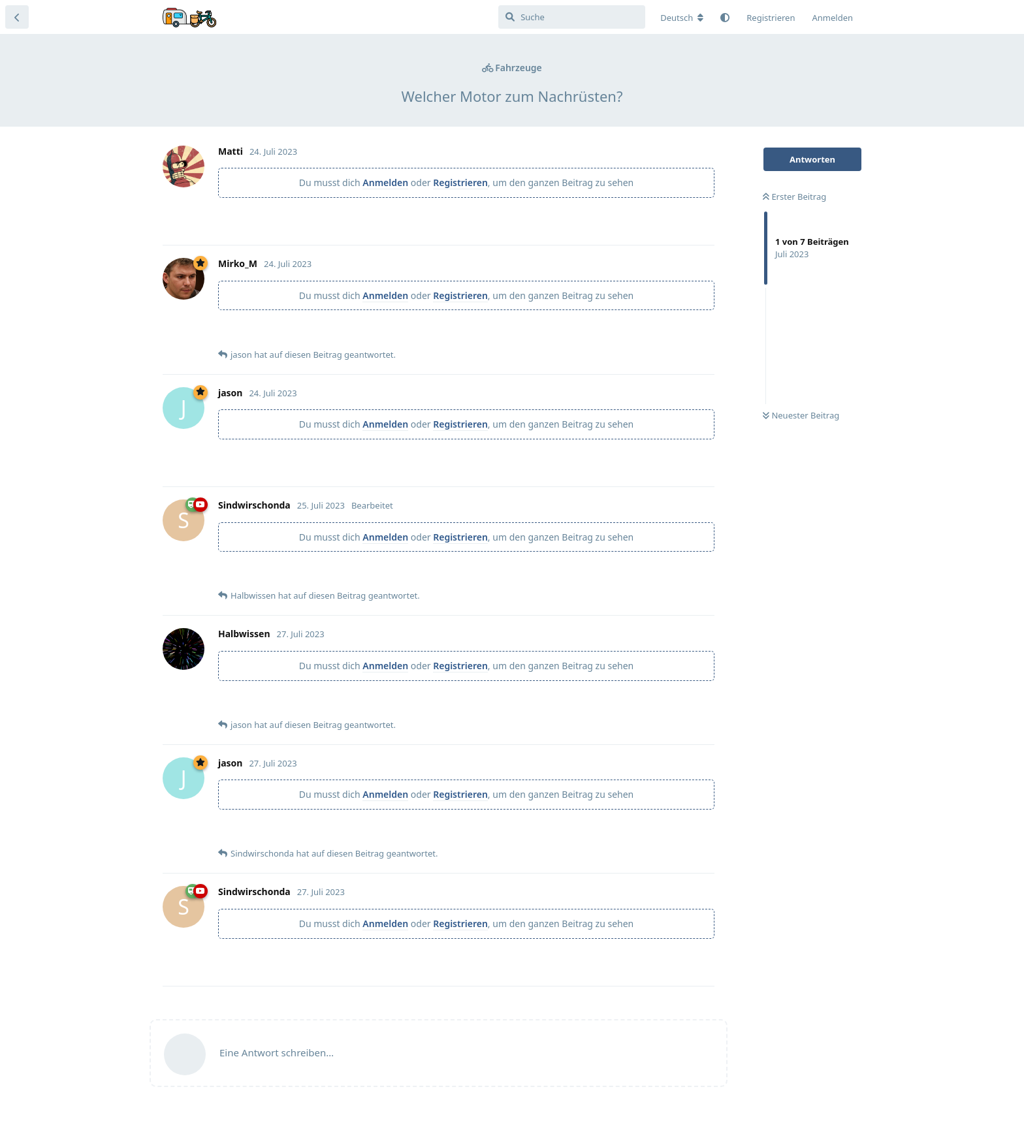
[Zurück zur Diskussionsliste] (17, 17)
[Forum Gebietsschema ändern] (682, 17)
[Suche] (571, 17)
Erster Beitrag (794, 196)
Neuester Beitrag (801, 415)
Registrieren (460, 182)
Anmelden (385, 182)
